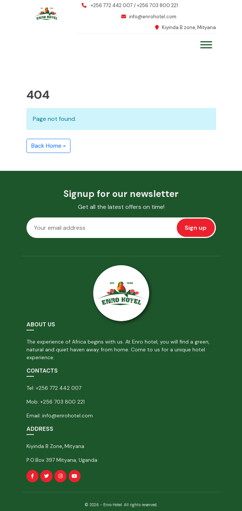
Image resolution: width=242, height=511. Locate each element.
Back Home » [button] (48, 146)
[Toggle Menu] (206, 44)
